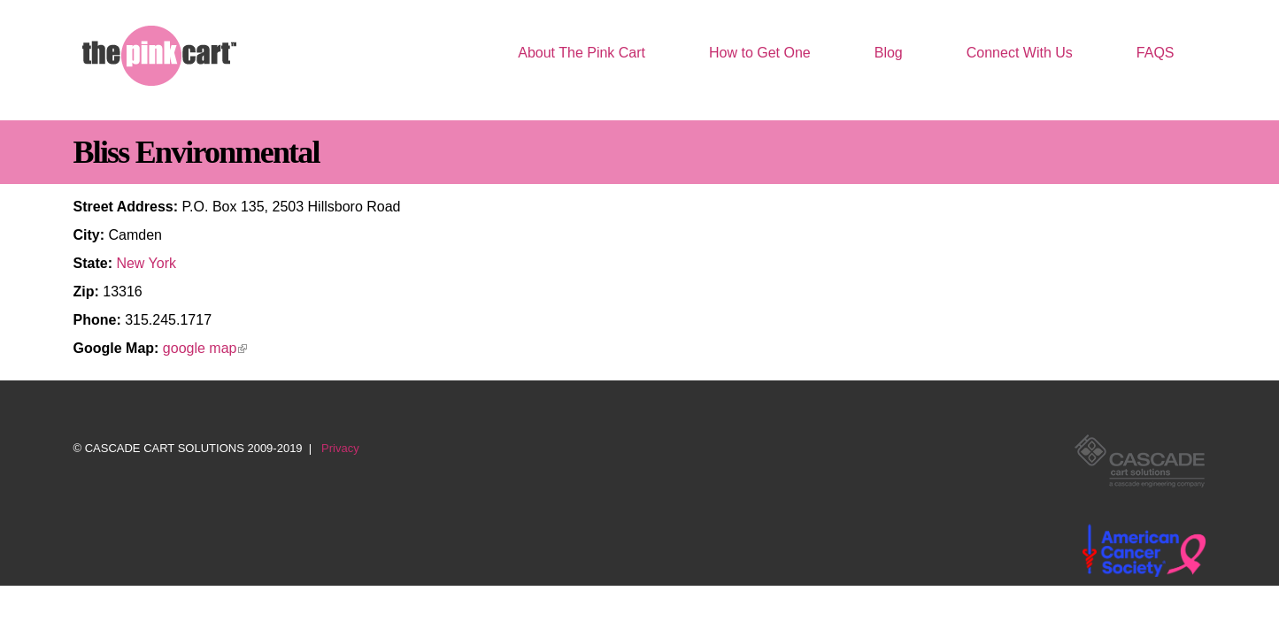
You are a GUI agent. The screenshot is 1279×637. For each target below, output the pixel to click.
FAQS (1155, 52)
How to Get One (760, 52)
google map (205, 348)
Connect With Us (1020, 52)
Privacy (340, 448)
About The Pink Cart (581, 52)
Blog (888, 52)
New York (146, 263)
